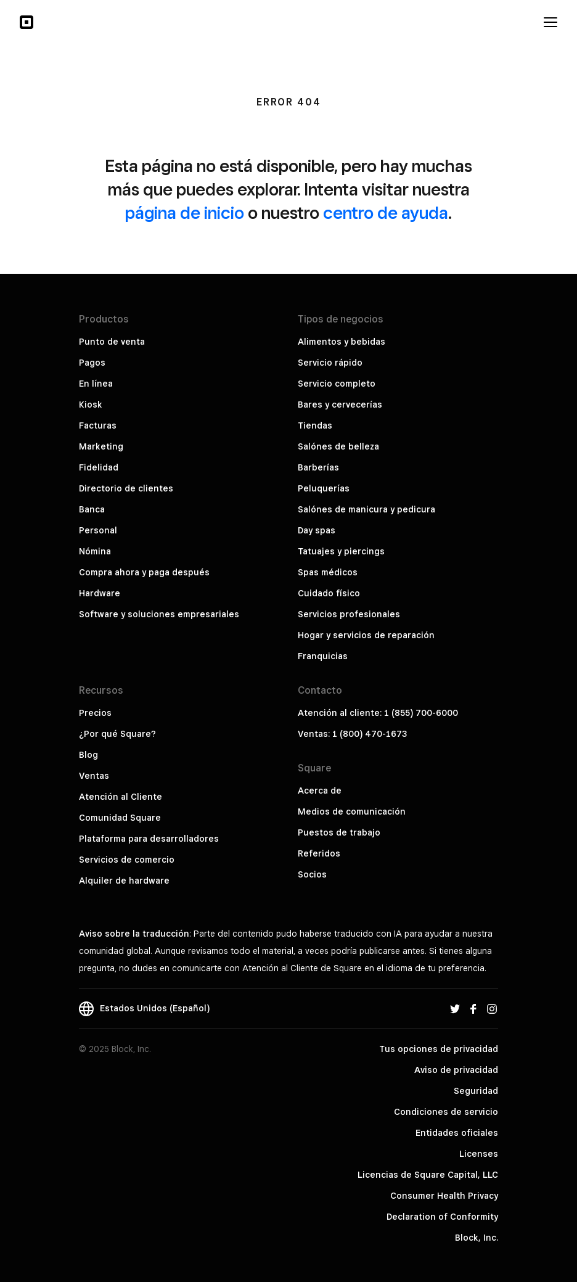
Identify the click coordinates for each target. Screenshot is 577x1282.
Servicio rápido (330, 363)
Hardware (99, 593)
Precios (95, 713)
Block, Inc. (476, 1238)
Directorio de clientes (126, 488)
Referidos (319, 853)
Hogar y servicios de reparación (366, 635)
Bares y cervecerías (340, 404)
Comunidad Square (120, 818)
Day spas (316, 530)
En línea (96, 383)
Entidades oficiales (456, 1133)
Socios (312, 874)
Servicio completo (336, 383)
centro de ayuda (385, 212)
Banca (92, 509)
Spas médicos (328, 572)
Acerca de (320, 790)
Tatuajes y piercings (341, 551)
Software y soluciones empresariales (159, 614)
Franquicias (323, 656)
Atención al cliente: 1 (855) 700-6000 (378, 713)
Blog (88, 755)
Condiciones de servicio (446, 1112)
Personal (98, 530)
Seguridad (476, 1091)
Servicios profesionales (349, 614)
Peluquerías (324, 488)
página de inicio (184, 212)
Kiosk (90, 404)
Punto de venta (112, 342)
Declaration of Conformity (442, 1217)
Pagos (92, 363)
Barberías (318, 467)
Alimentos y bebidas (341, 342)
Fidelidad (98, 467)
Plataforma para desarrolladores (149, 839)
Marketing (101, 446)
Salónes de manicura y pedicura (366, 509)
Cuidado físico (329, 593)
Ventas (94, 776)
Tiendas (315, 425)
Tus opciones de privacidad (438, 1049)
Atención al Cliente (120, 797)
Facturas (98, 425)
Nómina (95, 551)
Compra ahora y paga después (144, 572)
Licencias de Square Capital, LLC (428, 1175)
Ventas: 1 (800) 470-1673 (352, 734)
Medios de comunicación (352, 811)
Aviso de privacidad (456, 1070)
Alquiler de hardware (124, 880)
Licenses (478, 1154)
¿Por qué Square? (117, 734)
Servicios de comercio (126, 860)
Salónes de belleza (338, 446)
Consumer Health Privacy (444, 1196)
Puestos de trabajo (339, 832)
